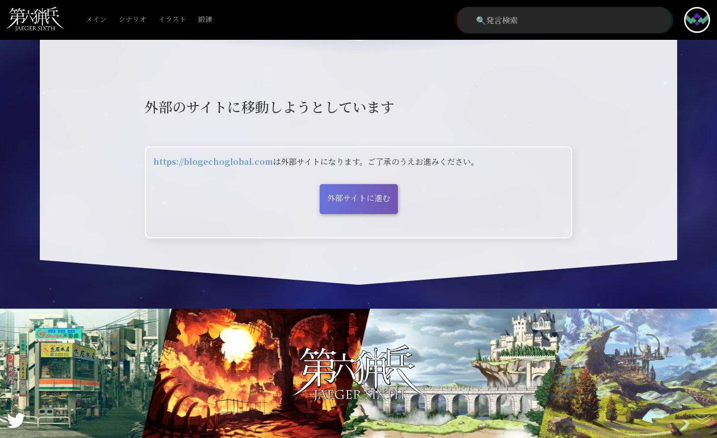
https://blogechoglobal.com (213, 161)
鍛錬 (205, 19)
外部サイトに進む (358, 198)
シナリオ (132, 19)
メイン (96, 19)
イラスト (172, 19)
